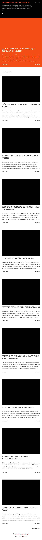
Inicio (3, 13)
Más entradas (36, 528)
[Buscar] (36, 2)
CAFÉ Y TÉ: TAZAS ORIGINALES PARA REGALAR (21, 307)
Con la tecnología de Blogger (21, 534)
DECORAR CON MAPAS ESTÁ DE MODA (18, 258)
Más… (35, 13)
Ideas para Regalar (12, 13)
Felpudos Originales (25, 13)
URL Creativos (24, 536)
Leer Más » (37, 64)
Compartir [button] (5, 64)
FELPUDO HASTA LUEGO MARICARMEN (18, 407)
